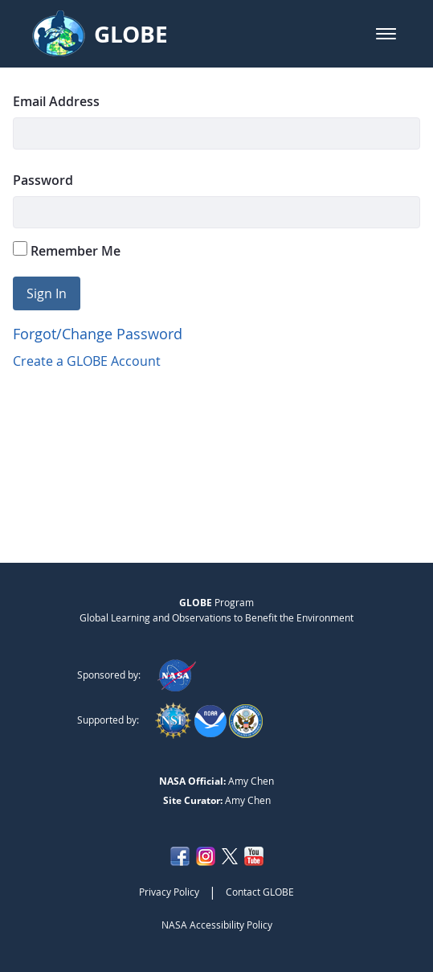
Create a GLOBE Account (87, 361)
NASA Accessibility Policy (216, 924)
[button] (386, 34)
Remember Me (67, 250)
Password (43, 180)
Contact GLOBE (260, 891)
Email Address (56, 101)
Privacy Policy (169, 891)
